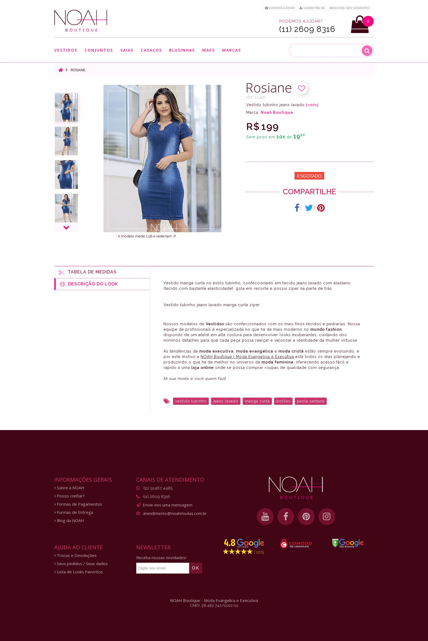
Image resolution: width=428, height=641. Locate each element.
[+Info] (312, 105)
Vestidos (65, 50)
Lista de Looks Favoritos (78, 571)
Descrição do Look (89, 284)
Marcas (231, 50)
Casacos (151, 50)
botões (283, 401)
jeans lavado (225, 401)
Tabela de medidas (88, 272)
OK (196, 568)
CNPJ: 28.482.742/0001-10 (214, 605)
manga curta (257, 401)
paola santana (311, 401)
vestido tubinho (191, 401)
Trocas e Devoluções (75, 555)
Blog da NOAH (69, 520)
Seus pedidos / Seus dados (81, 563)
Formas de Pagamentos (78, 504)
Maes (208, 50)
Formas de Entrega (73, 512)
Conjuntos (99, 50)
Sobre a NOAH (69, 487)
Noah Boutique (277, 112)
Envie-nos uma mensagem (167, 504)
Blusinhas (182, 50)
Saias (126, 50)
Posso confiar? (69, 496)
